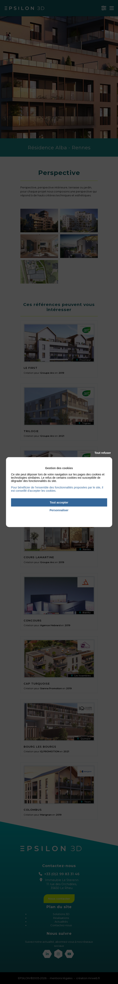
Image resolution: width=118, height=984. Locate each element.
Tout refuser (102, 452)
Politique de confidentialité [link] (59, 516)
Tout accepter (59, 502)
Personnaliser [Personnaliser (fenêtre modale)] (59, 510)
